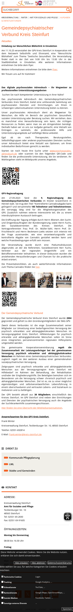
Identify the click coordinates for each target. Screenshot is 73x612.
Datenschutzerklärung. (59, 562)
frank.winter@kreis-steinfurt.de (25, 434)
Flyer (54, 69)
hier (38, 266)
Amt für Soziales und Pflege (44, 17)
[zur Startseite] (36, 5)
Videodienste (8, 587)
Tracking (6, 582)
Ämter (24, 17)
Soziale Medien (9, 598)
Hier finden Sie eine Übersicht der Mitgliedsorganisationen (32, 407)
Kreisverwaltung (10, 17)
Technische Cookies (11, 577)
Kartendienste (9, 592)
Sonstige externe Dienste (14, 603)
